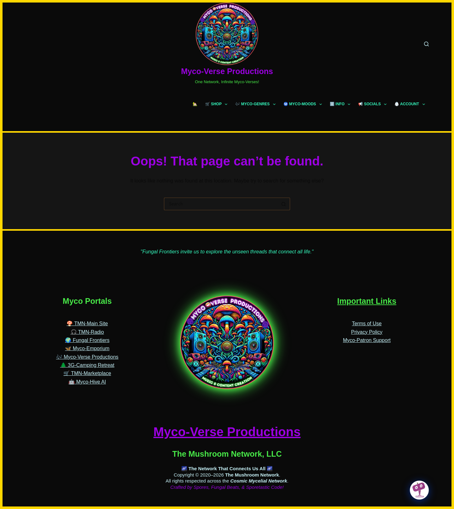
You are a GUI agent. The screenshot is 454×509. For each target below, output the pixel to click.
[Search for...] (220, 204)
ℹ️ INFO (341, 104)
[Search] (426, 44)
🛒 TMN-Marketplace (87, 373)
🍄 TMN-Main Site (87, 323)
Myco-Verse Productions (227, 71)
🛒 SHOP (217, 104)
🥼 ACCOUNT (410, 104)
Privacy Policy (367, 332)
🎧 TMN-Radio (87, 332)
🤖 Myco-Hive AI (87, 382)
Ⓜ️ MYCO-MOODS (303, 104)
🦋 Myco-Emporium (87, 348)
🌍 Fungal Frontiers (87, 340)
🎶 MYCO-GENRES (256, 104)
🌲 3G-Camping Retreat (87, 365)
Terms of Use (366, 323)
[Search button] (283, 204)
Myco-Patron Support (367, 340)
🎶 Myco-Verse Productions (87, 357)
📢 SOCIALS (373, 104)
